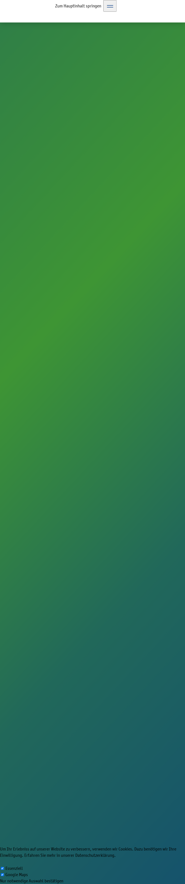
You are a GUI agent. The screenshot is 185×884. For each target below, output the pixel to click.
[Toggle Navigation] (110, 6)
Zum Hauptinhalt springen (78, 6)
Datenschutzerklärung (94, 855)
